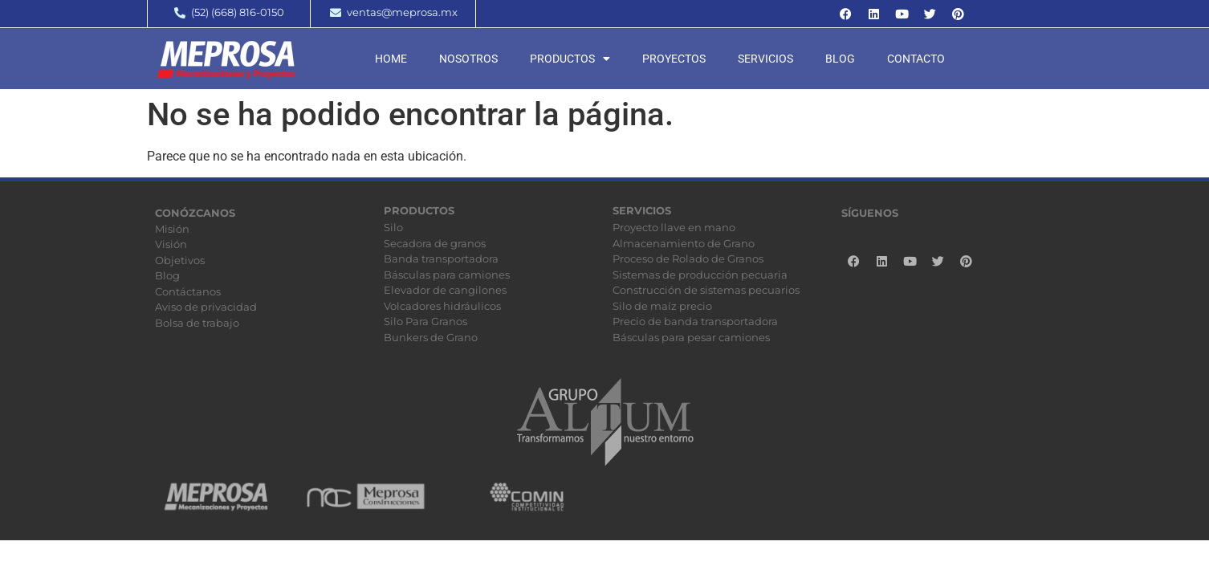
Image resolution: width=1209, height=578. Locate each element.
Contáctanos (188, 291)
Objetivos (180, 260)
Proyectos (674, 58)
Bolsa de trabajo (197, 322)
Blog (840, 58)
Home (391, 58)
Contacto (916, 58)
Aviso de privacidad (206, 306)
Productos (570, 58)
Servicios (765, 58)
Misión (172, 228)
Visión (171, 244)
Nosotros (468, 58)
